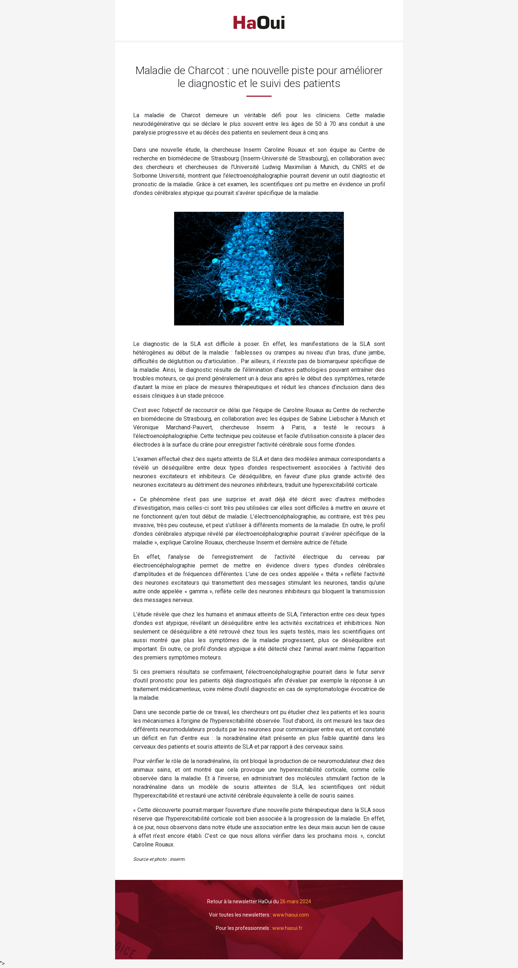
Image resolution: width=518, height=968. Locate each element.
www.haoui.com (291, 915)
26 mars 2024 (295, 901)
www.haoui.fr (287, 928)
